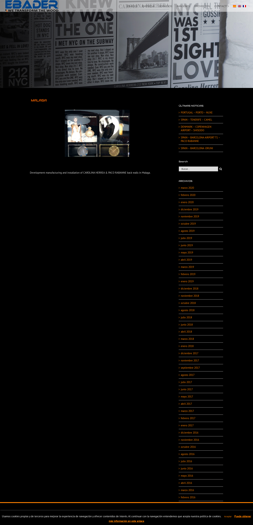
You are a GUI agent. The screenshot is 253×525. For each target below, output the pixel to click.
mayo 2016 (187, 475)
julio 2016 (186, 461)
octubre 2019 (188, 223)
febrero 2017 (188, 418)
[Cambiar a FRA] (244, 6)
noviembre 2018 (190, 295)
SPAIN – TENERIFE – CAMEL (196, 119)
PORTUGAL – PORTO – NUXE (197, 112)
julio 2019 (186, 238)
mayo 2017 (187, 396)
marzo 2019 (187, 267)
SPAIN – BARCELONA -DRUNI (197, 148)
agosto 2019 (187, 231)
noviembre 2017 (190, 360)
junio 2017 (187, 389)
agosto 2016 (187, 454)
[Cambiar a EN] (239, 6)
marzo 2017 (187, 411)
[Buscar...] (198, 168)
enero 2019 (187, 281)
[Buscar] (220, 168)
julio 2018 (186, 317)
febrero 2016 (188, 497)
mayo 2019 (187, 252)
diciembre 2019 (189, 209)
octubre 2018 (188, 303)
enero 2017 (187, 425)
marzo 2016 (187, 490)
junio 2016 (187, 468)
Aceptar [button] (228, 516)
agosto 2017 (187, 375)
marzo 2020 (187, 187)
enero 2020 (187, 202)
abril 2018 (186, 331)
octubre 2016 (188, 446)
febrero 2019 (188, 274)
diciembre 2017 (189, 353)
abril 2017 (186, 403)
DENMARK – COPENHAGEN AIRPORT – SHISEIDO (196, 128)
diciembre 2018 (189, 288)
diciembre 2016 (189, 432)
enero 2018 (187, 346)
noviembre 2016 (190, 439)
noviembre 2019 (190, 216)
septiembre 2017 (190, 367)
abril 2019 (186, 259)
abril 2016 (186, 483)
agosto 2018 (187, 310)
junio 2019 (187, 245)
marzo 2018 (187, 339)
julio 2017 (186, 382)
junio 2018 (187, 324)
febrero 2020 (188, 195)
